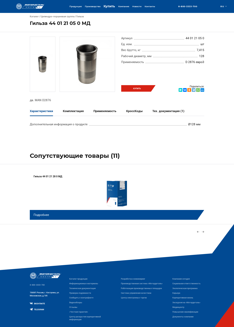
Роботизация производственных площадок (141, 288)
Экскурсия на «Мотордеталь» (186, 302)
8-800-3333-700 (187, 6)
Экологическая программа (184, 288)
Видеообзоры (75, 302)
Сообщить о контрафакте (81, 297)
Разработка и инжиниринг (133, 279)
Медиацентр (178, 307)
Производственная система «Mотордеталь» (142, 283)
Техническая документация (82, 288)
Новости (136, 6)
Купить (109, 6)
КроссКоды (134, 111)
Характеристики (41, 111)
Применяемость (104, 111)
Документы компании (182, 316)
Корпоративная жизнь (182, 297)
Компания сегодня (181, 279)
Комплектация (73, 111)
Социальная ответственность (186, 283)
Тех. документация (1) (168, 111)
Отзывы (73, 307)
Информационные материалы (83, 283)
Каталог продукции (78, 279)
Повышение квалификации (185, 312)
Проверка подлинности (80, 293)
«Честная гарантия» (78, 312)
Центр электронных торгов (134, 297)
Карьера (176, 293)
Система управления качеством (136, 293)
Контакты (150, 6)
